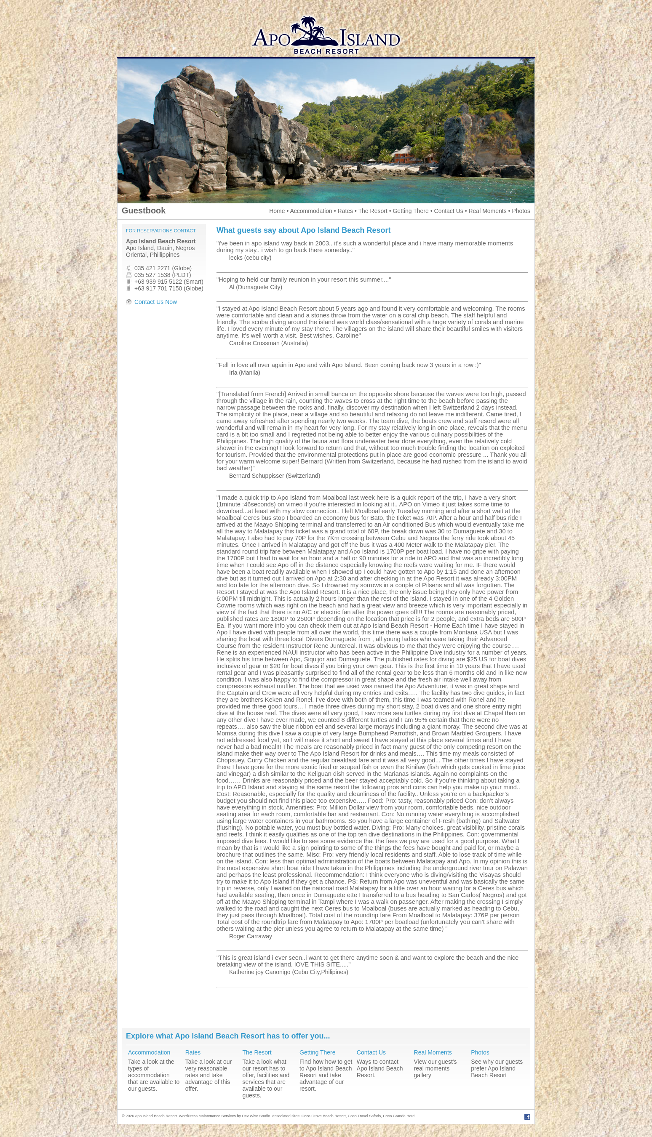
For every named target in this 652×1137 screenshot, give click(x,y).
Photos (521, 211)
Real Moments (487, 211)
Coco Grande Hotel (399, 1116)
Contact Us (448, 211)
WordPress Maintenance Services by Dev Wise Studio (224, 1116)
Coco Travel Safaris (364, 1116)
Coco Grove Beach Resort (324, 1116)
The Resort (372, 211)
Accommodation (311, 211)
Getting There (410, 211)
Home (277, 211)
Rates (345, 211)
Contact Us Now (155, 301)
